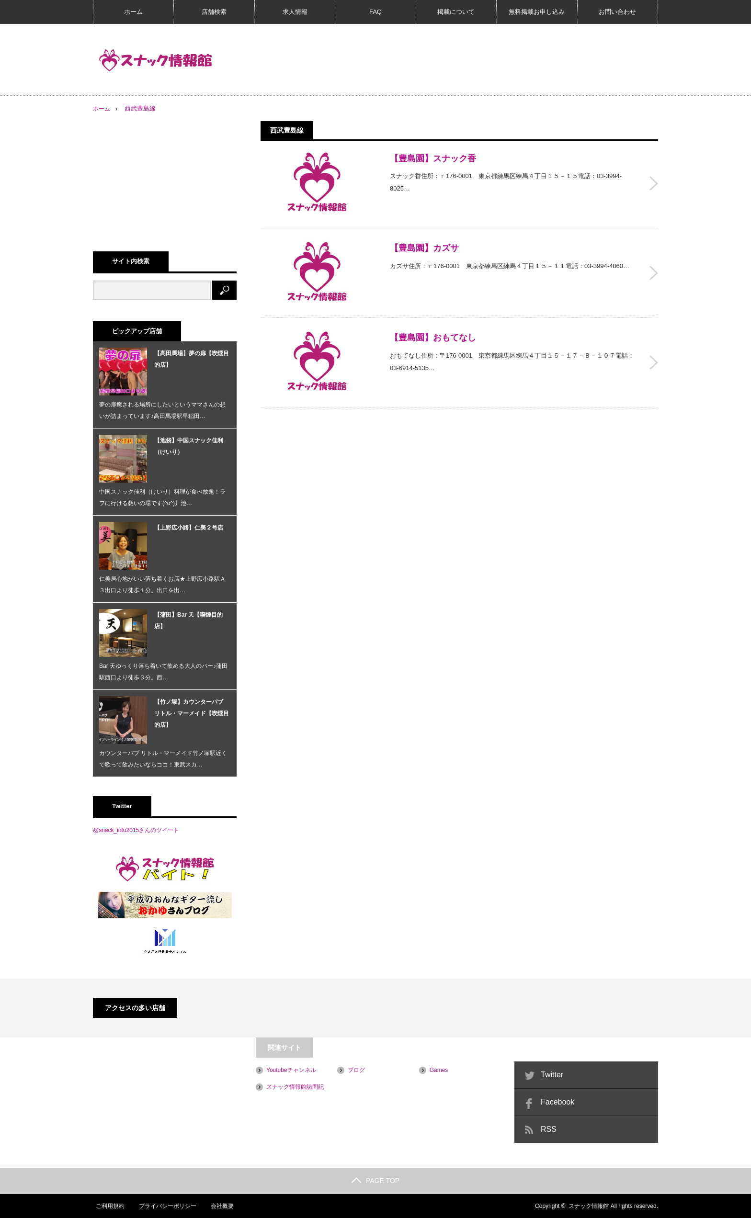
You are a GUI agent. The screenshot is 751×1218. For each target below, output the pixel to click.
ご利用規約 (107, 1206)
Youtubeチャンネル (291, 1070)
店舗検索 (214, 11)
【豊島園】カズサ (424, 245)
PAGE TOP (375, 1180)
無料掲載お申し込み (537, 11)
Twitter (552, 1075)
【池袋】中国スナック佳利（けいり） (188, 446)
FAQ (375, 11)
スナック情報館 (589, 1206)
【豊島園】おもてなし (433, 332)
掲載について (456, 11)
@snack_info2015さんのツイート (136, 830)
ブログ (356, 1070)
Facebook (557, 1102)
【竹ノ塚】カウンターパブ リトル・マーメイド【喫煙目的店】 (191, 713)
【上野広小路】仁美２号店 (188, 527)
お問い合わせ (617, 11)
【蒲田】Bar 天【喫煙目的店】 (188, 620)
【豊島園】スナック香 (433, 158)
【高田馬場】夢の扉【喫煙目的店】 (191, 359)
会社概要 (220, 1206)
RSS (549, 1129)
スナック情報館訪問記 (295, 1086)
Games (439, 1070)
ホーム (133, 11)
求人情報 (295, 11)
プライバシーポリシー (165, 1206)
